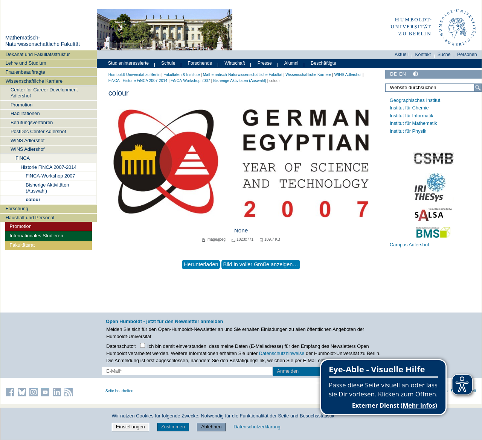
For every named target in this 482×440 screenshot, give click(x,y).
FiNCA (22, 158)
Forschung (17, 208)
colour (33, 199)
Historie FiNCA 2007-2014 (49, 167)
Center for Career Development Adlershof (44, 92)
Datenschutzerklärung (256, 426)
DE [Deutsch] (393, 74)
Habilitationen (25, 113)
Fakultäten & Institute (181, 75)
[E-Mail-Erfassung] (187, 371)
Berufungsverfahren (32, 122)
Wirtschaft (234, 63)
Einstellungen (130, 426)
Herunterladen (201, 264)
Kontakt (423, 54)
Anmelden (288, 371)
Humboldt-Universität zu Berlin (134, 75)
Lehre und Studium (26, 63)
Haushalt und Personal (30, 217)
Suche (444, 54)
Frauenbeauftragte (25, 72)
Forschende (200, 63)
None (241, 230)
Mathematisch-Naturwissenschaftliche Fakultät (42, 41)
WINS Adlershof (27, 140)
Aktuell (402, 54)
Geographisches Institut (415, 100)
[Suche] (478, 87)
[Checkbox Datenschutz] (142, 345)
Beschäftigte (323, 63)
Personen (467, 54)
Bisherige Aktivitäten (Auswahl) (47, 187)
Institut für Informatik (411, 115)
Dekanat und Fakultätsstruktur (38, 54)
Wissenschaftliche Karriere (34, 81)
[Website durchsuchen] (433, 87)
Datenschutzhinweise (282, 353)
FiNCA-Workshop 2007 (50, 176)
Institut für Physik (408, 131)
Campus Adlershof (409, 244)
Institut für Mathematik (413, 123)
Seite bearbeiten (119, 391)
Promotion (21, 105)
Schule (168, 63)
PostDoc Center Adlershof (38, 131)
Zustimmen (173, 426)
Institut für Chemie (409, 108)
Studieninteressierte (128, 63)
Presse (265, 63)
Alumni (291, 63)
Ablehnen (211, 426)
